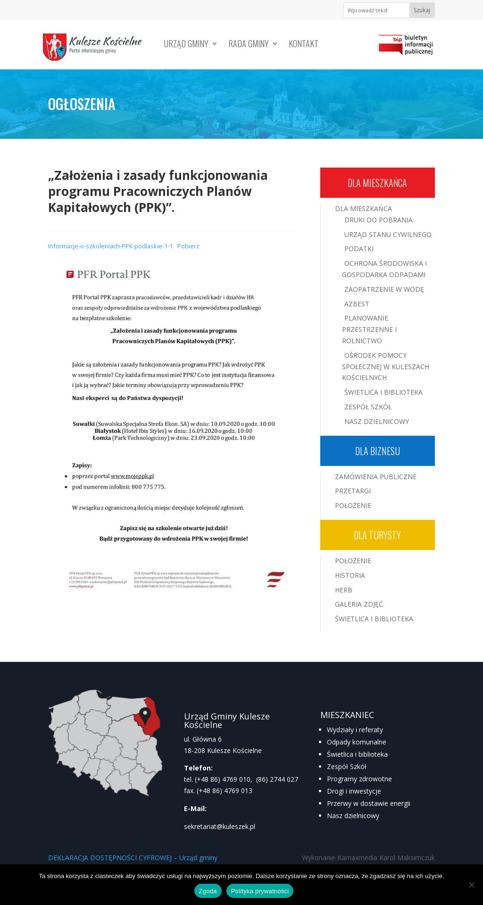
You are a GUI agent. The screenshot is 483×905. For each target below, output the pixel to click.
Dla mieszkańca (377, 183)
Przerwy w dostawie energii (368, 803)
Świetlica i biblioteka (357, 754)
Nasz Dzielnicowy (376, 421)
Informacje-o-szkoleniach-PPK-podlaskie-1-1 (110, 246)
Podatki (359, 248)
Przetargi (353, 490)
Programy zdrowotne (359, 778)
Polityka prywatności (260, 891)
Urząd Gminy (186, 45)
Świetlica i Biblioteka (383, 392)
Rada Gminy (248, 45)
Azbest (356, 303)
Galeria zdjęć (359, 604)
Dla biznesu (377, 451)
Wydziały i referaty (355, 729)
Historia (350, 575)
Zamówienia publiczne (375, 476)
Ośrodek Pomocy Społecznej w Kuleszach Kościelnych (385, 366)
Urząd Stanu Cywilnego (388, 234)
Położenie (353, 505)
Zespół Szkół (367, 406)
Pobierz (188, 246)
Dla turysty (377, 535)
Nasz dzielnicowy (353, 815)
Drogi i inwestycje (354, 791)
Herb (343, 589)
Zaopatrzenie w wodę (384, 289)
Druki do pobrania (378, 219)
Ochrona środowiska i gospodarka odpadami (384, 269)
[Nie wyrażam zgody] (471, 884)
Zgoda (208, 891)
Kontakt (303, 45)
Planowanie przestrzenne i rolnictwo (369, 329)
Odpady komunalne (356, 741)
